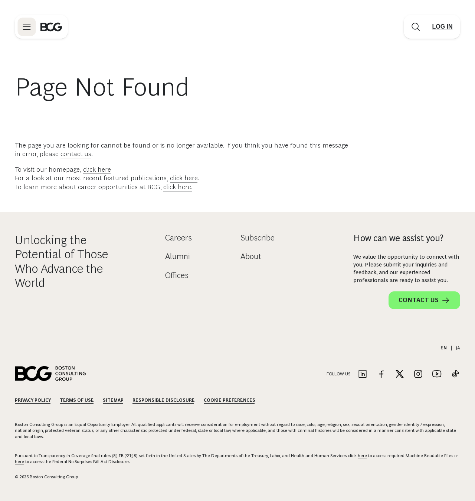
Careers (178, 237)
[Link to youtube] (437, 374)
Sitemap (113, 400)
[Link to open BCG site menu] (27, 27)
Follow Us (338, 373)
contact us (75, 154)
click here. (178, 187)
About (250, 256)
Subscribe (257, 237)
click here (97, 169)
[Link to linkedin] (362, 374)
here (362, 455)
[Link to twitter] (399, 374)
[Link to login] (442, 27)
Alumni (177, 256)
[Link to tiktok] (455, 374)
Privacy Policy (33, 400)
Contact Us (424, 300)
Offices (177, 275)
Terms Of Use (77, 400)
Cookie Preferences (229, 400)
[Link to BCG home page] (51, 26)
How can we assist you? (398, 238)
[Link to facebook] (381, 374)
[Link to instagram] (418, 374)
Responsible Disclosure (163, 400)
